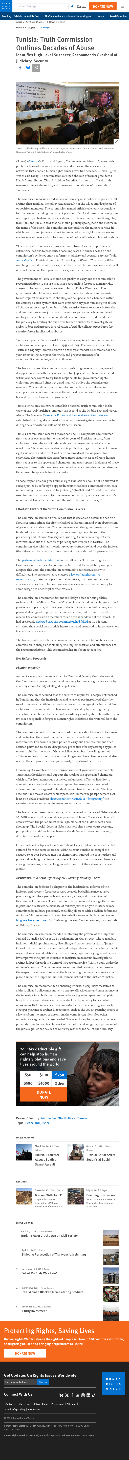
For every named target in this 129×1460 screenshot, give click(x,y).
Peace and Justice (37, 1122)
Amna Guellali (25, 260)
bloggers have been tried (32, 920)
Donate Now (103, 6)
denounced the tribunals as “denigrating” (77, 799)
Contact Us (10, 1404)
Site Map (71, 1404)
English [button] (81, 6)
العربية (39, 27)
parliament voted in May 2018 (41, 560)
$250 (59, 1074)
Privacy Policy (41, 1404)
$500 (28, 1083)
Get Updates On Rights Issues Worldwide (40, 1375)
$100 (43, 1074)
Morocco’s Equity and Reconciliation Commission (75, 415)
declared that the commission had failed (62, 622)
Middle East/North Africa (58, 1118)
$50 (28, 1074)
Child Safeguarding (15, 1409)
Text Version (34, 1409)
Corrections (25, 1404)
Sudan (102, 16)
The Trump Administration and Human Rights (70, 16)
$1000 (43, 1083)
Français (46, 27)
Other (60, 1083)
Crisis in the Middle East (28, 16)
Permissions (57, 1404)
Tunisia (34, 161)
